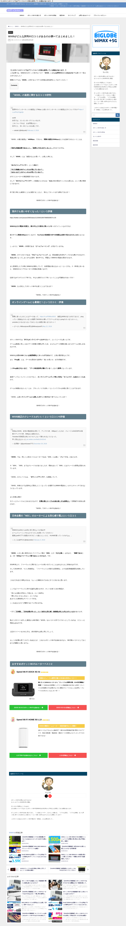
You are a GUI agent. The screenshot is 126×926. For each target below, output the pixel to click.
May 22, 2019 (47, 326)
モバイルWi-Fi (97, 136)
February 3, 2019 (33, 130)
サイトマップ (91, 6)
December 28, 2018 (40, 443)
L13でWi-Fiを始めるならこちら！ (27, 755)
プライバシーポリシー (113, 6)
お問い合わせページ (101, 6)
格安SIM (84, 6)
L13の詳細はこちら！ (66, 755)
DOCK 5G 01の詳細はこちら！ (66, 707)
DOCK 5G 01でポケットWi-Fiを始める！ (27, 707)
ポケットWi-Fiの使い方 (61, 6)
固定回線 (95, 140)
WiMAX (52, 6)
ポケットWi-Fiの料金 (74, 6)
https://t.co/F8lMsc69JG (48, 316)
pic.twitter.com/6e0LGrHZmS (36, 439)
